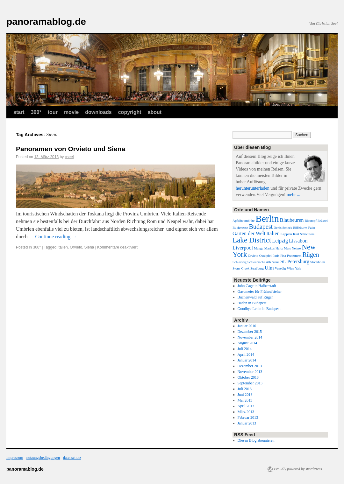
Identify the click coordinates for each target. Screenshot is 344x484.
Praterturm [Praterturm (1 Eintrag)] (294, 255)
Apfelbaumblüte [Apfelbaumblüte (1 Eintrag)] (243, 220)
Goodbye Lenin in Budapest (259, 308)
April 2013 (246, 406)
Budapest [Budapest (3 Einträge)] (261, 226)
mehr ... (293, 194)
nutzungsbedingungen (43, 457)
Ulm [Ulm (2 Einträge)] (269, 268)
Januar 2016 (247, 326)
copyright (129, 112)
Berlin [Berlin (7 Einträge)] (267, 219)
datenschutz (72, 457)
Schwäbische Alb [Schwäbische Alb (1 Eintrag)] (259, 262)
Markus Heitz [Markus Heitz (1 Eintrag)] (273, 248)
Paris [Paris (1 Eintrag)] (276, 255)
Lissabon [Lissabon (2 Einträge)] (298, 241)
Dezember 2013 (250, 366)
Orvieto (76, 247)
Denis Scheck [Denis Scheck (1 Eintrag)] (283, 227)
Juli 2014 (245, 349)
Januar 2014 (247, 360)
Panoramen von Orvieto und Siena (70, 148)
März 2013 (246, 412)
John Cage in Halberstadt (257, 286)
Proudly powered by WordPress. (298, 469)
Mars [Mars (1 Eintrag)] (287, 248)
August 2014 (247, 343)
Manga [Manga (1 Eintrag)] (258, 248)
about (155, 112)
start (19, 112)
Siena (89, 247)
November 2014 (250, 337)
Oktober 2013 (248, 377)
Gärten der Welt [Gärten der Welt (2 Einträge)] (249, 233)
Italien (63, 247)
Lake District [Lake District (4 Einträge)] (252, 240)
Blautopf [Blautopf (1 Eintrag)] (310, 220)
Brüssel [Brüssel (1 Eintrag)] (323, 220)
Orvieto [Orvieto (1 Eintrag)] (253, 255)
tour (53, 112)
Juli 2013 (245, 389)
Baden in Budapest (252, 303)
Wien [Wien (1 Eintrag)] (290, 268)
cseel (69, 157)
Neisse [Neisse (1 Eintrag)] (296, 248)
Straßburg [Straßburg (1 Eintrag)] (257, 268)
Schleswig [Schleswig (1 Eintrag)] (240, 262)
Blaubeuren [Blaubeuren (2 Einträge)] (292, 220)
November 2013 (250, 371)
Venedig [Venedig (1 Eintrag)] (280, 268)
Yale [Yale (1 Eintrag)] (298, 268)
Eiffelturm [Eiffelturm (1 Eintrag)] (300, 227)
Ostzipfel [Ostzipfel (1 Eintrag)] (265, 255)
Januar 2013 (247, 423)
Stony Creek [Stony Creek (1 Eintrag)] (241, 268)
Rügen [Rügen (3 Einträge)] (310, 254)
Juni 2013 (245, 394)
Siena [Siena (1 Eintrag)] (276, 262)
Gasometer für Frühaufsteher (260, 291)
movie (71, 112)
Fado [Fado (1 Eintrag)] (311, 227)
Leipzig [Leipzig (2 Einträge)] (280, 241)
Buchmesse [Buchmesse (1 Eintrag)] (240, 227)
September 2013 (250, 383)
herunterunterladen (252, 188)
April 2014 (246, 354)
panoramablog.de (46, 21)
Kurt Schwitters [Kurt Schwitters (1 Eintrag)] (303, 234)
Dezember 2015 (250, 331)
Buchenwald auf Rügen (256, 297)
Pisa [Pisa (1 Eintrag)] (283, 255)
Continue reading (56, 236)
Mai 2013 (245, 400)
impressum (14, 457)
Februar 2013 (248, 417)
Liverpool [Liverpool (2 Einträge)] (243, 248)
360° (36, 112)
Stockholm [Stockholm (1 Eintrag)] (317, 262)
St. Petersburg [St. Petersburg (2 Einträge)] (294, 261)
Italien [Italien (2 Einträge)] (273, 233)
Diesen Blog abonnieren (256, 440)
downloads (98, 112)
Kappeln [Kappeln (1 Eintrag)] (286, 234)
